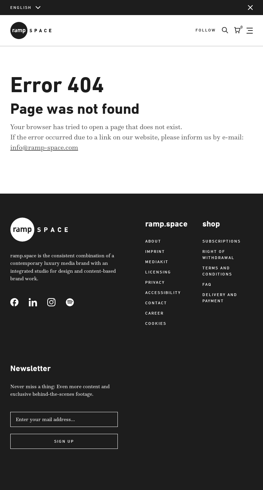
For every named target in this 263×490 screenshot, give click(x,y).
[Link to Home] (30, 30)
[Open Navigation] (250, 30)
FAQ (207, 284)
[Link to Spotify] (75, 302)
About (153, 241)
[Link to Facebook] (19, 302)
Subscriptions (221, 241)
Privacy (155, 282)
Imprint (155, 251)
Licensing (158, 271)
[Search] (222, 30)
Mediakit (156, 261)
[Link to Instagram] (56, 302)
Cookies (155, 323)
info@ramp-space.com (44, 147)
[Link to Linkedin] (38, 302)
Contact (156, 302)
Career (154, 313)
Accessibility (163, 292)
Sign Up (64, 441)
